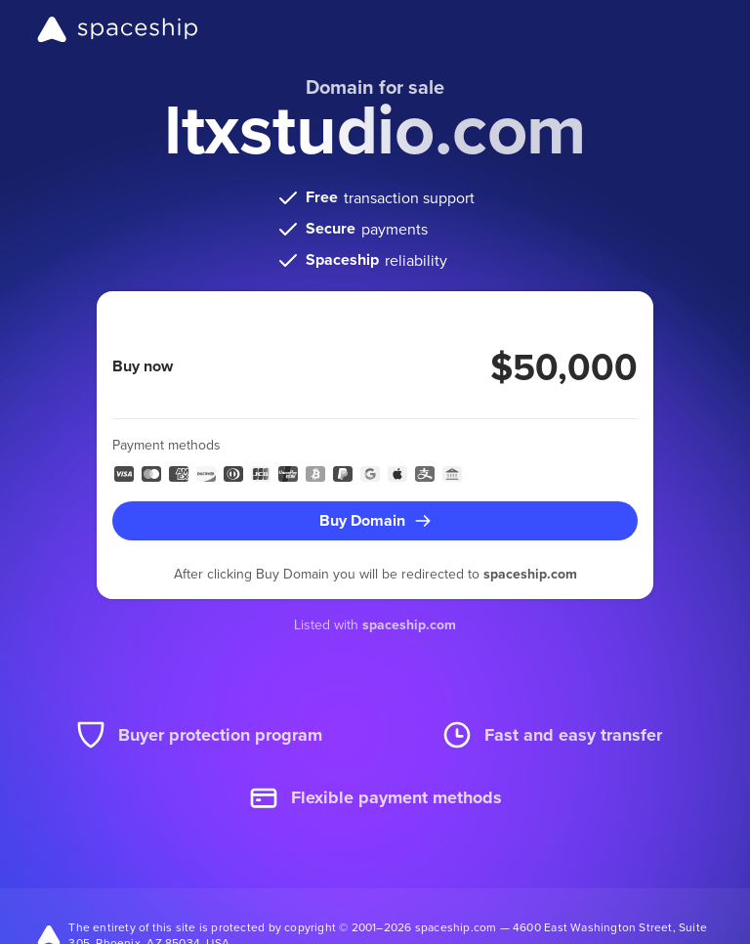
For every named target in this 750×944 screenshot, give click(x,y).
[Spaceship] (117, 29)
